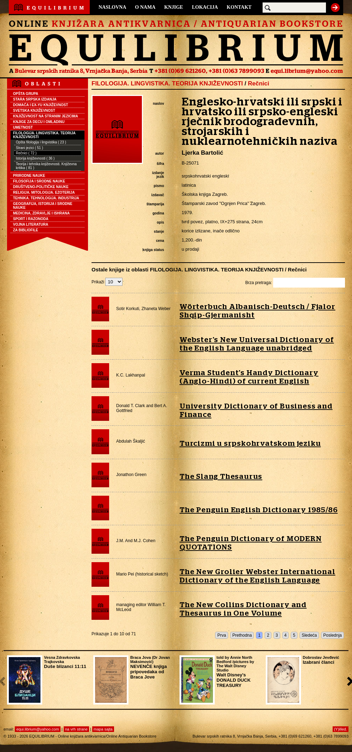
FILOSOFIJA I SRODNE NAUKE (39, 181)
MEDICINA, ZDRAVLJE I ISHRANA (41, 213)
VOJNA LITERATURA (30, 224)
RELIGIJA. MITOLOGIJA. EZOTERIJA (44, 192)
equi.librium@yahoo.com (37, 729)
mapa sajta (103, 729)
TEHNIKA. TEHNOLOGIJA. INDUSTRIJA (46, 198)
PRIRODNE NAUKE (29, 176)
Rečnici (258, 83)
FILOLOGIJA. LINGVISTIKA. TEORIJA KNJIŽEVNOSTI (44, 135)
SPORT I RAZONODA (31, 219)
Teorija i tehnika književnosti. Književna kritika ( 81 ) (46, 166)
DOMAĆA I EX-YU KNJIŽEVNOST (40, 105)
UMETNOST (23, 127)
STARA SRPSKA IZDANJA (35, 99)
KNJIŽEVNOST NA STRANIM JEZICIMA (45, 116)
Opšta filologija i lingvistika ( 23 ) (41, 142)
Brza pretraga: (295, 282)
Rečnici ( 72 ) (26, 153)
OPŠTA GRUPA (25, 94)
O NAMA (145, 7)
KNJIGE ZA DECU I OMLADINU (38, 122)
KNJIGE (173, 7)
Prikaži (107, 281)
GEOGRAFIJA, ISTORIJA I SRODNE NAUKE (42, 206)
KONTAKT (239, 7)
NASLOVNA (112, 7)
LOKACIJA (205, 7)
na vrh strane (76, 729)
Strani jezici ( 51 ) (29, 148)
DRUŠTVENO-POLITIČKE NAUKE (41, 187)
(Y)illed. (340, 729)
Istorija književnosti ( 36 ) (35, 158)
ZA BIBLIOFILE (25, 230)
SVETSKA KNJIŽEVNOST (34, 111)
